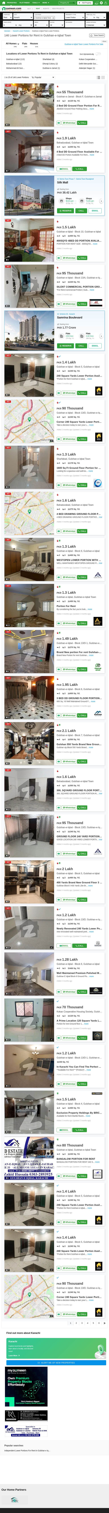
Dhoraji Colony (50, 64)
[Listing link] (54, 105)
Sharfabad (48, 59)
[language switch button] (96, 3)
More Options (91, 22)
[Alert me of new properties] (56, 1362)
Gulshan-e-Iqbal (15, 59)
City (15, 14)
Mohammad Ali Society (16, 68)
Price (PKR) (7, 22)
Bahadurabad (14, 64)
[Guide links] (56, 1348)
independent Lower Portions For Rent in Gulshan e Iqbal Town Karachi (27, 1451)
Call (82, 123)
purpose (7, 14)
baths (52, 22)
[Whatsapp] (69, 123)
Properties (12, 3)
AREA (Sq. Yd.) (90, 14)
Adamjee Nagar (87, 68)
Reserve (65, 211)
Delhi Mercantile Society (88, 64)
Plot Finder (24, 3)
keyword (69, 22)
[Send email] (59, 123)
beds (36, 22)
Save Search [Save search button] (97, 35)
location (38, 14)
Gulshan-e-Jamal (51, 68)
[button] (8, 17)
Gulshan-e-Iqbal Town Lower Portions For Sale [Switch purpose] (84, 44)
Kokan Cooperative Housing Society (88, 59)
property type (71, 14)
